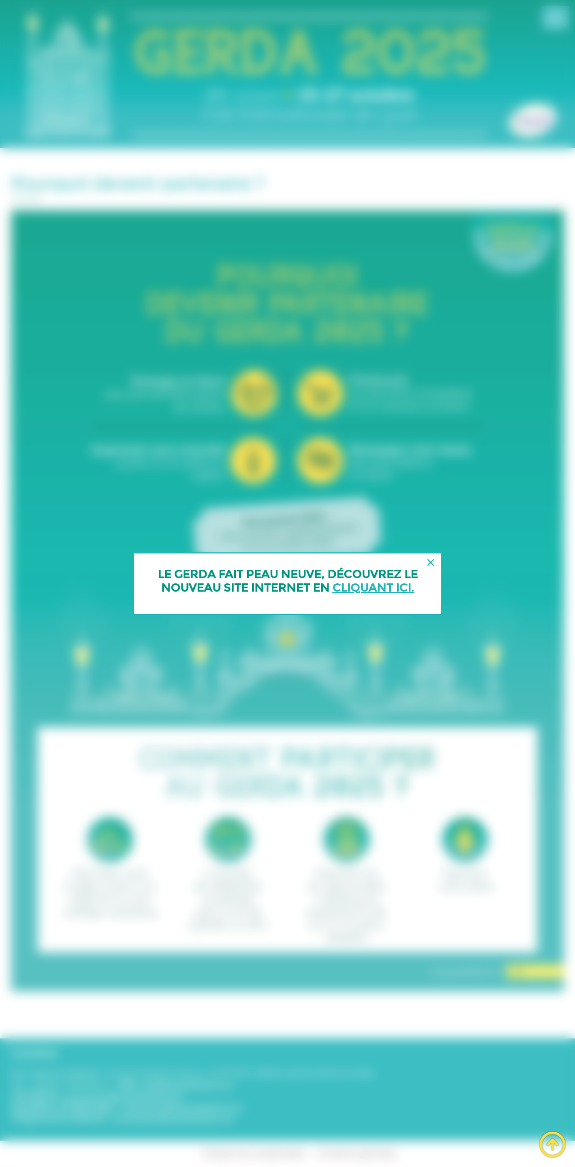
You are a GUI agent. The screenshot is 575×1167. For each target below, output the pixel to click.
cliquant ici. (373, 587)
